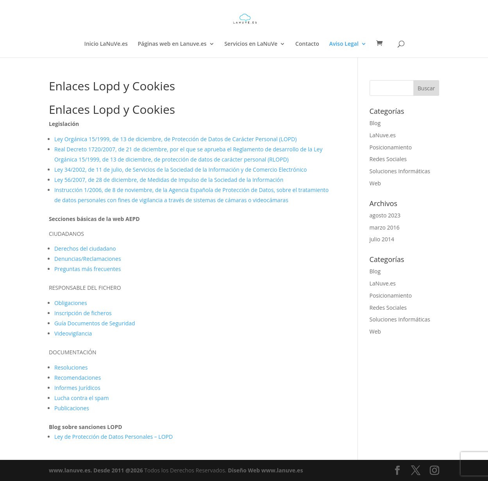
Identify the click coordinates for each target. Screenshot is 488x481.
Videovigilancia (73, 333)
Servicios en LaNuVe (250, 44)
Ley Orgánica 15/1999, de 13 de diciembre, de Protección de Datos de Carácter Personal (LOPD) (175, 139)
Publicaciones (71, 408)
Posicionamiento (391, 147)
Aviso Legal (343, 44)
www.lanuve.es (70, 470)
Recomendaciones (77, 377)
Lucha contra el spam (81, 398)
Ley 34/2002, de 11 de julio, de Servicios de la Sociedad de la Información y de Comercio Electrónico (180, 169)
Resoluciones (71, 367)
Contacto (307, 44)
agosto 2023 (385, 215)
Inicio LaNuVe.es (106, 44)
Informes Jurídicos (77, 387)
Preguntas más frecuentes (87, 269)
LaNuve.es (383, 135)
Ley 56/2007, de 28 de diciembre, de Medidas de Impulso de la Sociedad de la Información (168, 179)
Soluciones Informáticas (400, 171)
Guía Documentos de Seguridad (94, 323)
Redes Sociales (388, 159)
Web (375, 183)
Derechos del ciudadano (85, 248)
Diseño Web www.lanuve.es (265, 470)
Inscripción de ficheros (83, 313)
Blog (375, 123)
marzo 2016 (385, 227)
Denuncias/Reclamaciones (87, 258)
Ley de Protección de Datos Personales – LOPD (113, 436)
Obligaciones (70, 303)
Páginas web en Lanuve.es (172, 44)
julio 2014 (382, 239)
